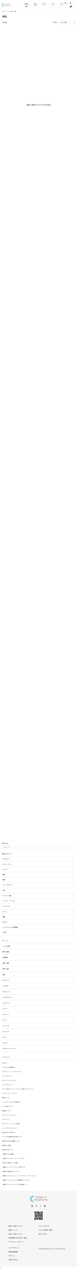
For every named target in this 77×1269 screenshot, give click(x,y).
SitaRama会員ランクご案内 (10, 1163)
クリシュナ (6, 1026)
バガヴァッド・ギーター (10, 1048)
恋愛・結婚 (6, 963)
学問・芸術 (6, 969)
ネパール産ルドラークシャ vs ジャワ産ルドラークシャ (17, 1089)
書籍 (4, 917)
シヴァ (4, 1037)
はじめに (4, 1063)
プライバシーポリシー (16, 1242)
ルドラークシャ (7, 864)
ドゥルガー (6, 986)
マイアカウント (13, 1248)
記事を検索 (27, 5)
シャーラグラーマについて (9, 1128)
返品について (13, 1230)
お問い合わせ (13, 1259)
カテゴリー (44, 4)
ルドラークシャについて (9, 1080)
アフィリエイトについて (9, 1115)
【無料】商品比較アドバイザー (11, 1171)
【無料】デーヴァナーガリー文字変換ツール (15, 1184)
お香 (4, 890)
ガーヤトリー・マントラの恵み (11, 1124)
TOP (3, 11)
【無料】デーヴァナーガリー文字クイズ (13, 1167)
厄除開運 (5, 957)
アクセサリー (6, 859)
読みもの (35, 4)
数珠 (4, 874)
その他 (4, 932)
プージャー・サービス (9, 901)
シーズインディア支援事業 (10, 927)
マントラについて (7, 1084)
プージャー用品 (9, 11)
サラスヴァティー (8, 997)
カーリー (5, 1009)
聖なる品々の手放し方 (8, 1132)
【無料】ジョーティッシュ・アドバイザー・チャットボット (19, 1176)
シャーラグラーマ (8, 885)
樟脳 (15, 11)
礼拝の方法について (8, 1150)
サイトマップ (6, 1119)
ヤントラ (5, 869)
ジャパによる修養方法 (8, 1067)
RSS (40, 1234)
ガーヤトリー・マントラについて (11, 1071)
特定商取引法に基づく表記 (17, 1238)
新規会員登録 (13, 1252)
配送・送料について (15, 1226)
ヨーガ (4, 912)
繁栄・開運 (6, 952)
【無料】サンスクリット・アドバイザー (13, 1158)
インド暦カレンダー (8, 1106)
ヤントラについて (7, 1076)
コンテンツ (62, 4)
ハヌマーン (6, 1014)
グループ (52, 4)
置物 (4, 880)
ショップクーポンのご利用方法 (11, 1102)
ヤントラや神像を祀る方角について (12, 1137)
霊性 (4, 974)
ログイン (11, 1256)
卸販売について (6, 1111)
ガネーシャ (6, 980)
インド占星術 (6, 946)
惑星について (6, 1098)
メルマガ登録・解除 (45, 1230)
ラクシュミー (6, 992)
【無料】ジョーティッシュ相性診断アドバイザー (16, 1180)
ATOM (45, 1234)
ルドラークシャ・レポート (9, 1093)
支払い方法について (15, 1234)
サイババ (5, 1043)
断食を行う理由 (6, 1145)
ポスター (5, 922)
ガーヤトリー (6, 1003)
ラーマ (4, 1020)
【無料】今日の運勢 (8, 1154)
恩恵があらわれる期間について (11, 1141)
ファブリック (6, 906)
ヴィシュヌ (6, 1031)
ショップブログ (44, 1226)
